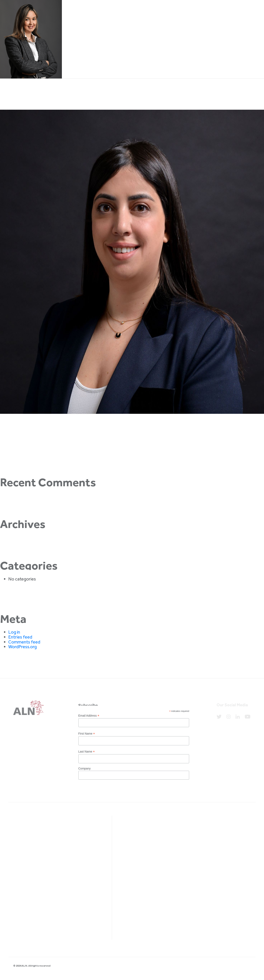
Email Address (88, 716)
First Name (86, 734)
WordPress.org (22, 646)
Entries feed (20, 637)
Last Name (86, 752)
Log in (14, 632)
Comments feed (24, 642)
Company (84, 768)
